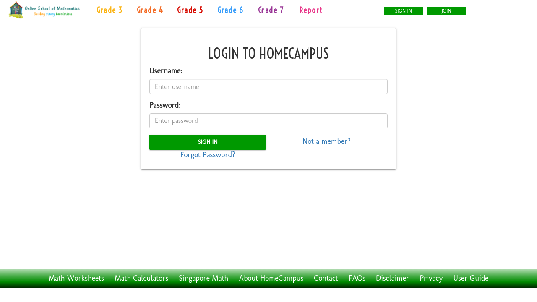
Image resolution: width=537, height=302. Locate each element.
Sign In (403, 11)
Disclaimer (392, 278)
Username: (165, 71)
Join (446, 11)
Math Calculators (141, 278)
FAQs (357, 278)
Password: (164, 105)
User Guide (471, 278)
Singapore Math (203, 278)
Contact (326, 278)
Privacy (431, 278)
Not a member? (326, 141)
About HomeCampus (271, 278)
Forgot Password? (207, 154)
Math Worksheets (76, 278)
